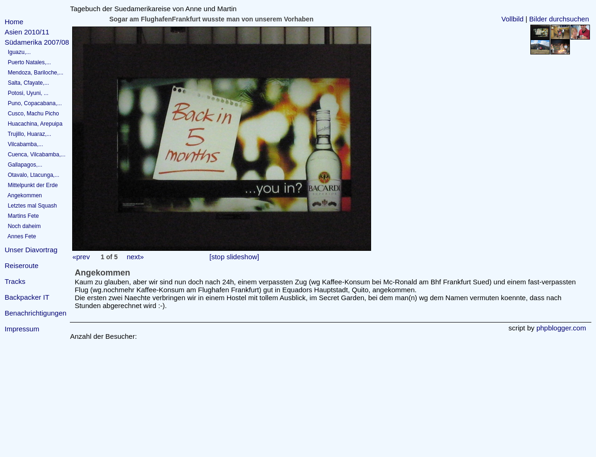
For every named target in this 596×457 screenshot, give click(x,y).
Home (14, 22)
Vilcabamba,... (24, 144)
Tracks (15, 281)
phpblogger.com (561, 328)
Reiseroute (22, 265)
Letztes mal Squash (31, 205)
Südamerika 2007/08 (37, 42)
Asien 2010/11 (27, 32)
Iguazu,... (18, 52)
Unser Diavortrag (31, 250)
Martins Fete (22, 216)
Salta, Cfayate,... (27, 83)
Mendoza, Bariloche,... (34, 72)
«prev (81, 257)
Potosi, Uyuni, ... (26, 93)
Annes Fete (20, 236)
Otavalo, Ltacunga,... (32, 175)
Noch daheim (23, 226)
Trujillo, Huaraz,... (28, 134)
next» (135, 257)
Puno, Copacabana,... (33, 103)
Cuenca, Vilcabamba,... (35, 154)
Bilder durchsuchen (559, 19)
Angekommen (23, 195)
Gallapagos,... (23, 164)
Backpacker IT (27, 297)
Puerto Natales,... (28, 62)
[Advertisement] (33, 396)
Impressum (22, 329)
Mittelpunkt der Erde (31, 185)
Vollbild (512, 19)
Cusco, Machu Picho (32, 113)
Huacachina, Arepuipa (33, 124)
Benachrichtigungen (36, 313)
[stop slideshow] (234, 257)
